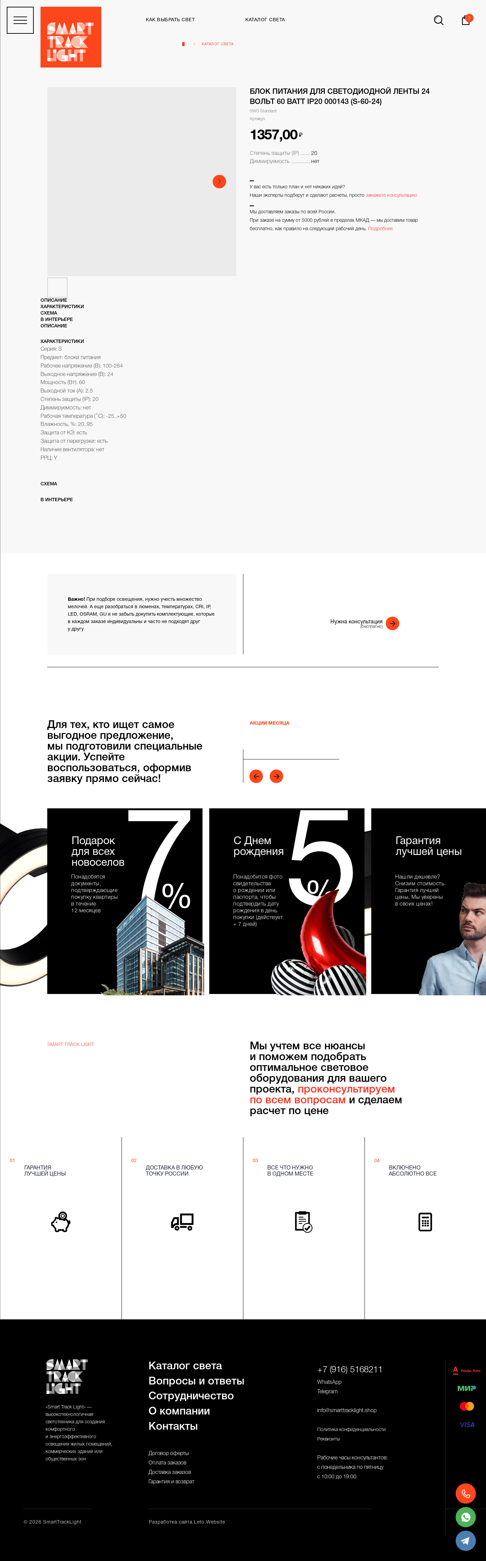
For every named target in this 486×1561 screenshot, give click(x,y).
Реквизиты (328, 1439)
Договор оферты (168, 1453)
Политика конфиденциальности (351, 1430)
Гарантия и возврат (171, 1482)
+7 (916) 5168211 (350, 1370)
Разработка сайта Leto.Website (187, 1522)
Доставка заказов (169, 1472)
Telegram (327, 1392)
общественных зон (66, 1459)
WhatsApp (329, 1382)
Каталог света (218, 44)
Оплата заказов (167, 1463)
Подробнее (380, 229)
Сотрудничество (191, 1396)
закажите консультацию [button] (391, 195)
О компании (179, 1412)
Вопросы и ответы (196, 1382)
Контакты (173, 1427)
